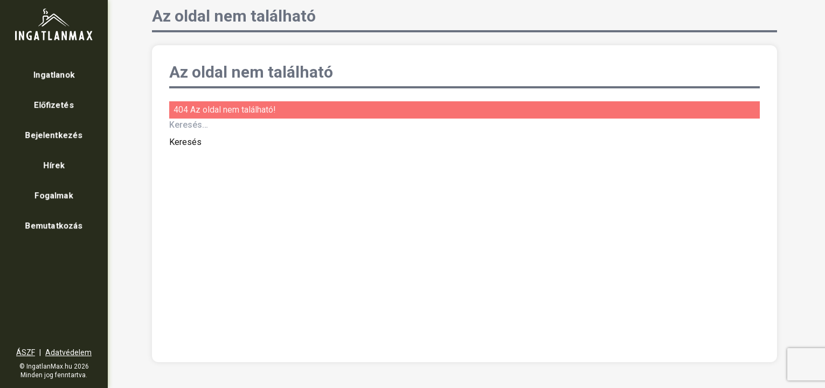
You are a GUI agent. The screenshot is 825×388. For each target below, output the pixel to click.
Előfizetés (53, 105)
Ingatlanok (54, 75)
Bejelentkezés (54, 135)
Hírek (54, 165)
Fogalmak (54, 195)
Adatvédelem (68, 352)
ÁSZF (25, 352)
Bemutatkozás (54, 225)
